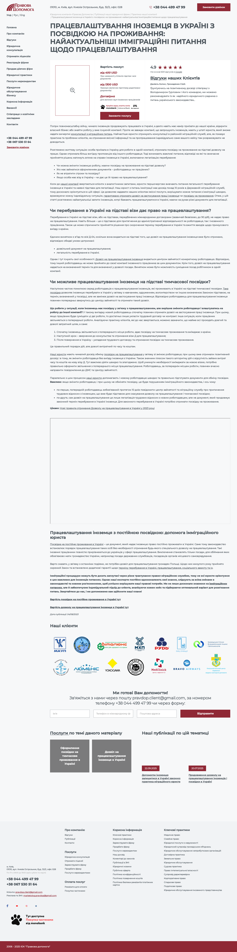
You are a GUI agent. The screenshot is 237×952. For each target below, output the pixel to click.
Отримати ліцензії (74, 861)
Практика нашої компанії (144, 14)
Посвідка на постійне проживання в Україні (76, 544)
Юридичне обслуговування (178, 862)
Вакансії (12, 107)
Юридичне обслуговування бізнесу (17, 91)
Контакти (12, 124)
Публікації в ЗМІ (121, 862)
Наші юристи (58, 354)
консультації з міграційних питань (91, 134)
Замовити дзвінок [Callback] (18, 147)
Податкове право (173, 886)
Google (178, 72)
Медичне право (172, 835)
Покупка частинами (75, 891)
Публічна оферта (121, 870)
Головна (11, 27)
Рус (16, 15)
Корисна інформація (19, 101)
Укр (9, 15)
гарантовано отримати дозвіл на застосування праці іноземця (141, 195)
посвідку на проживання (198, 195)
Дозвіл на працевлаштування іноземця (119, 259)
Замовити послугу (120, 115)
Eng (22, 15)
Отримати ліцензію (18, 56)
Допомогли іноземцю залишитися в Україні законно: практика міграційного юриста (161, 778)
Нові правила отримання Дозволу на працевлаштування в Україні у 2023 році (107, 408)
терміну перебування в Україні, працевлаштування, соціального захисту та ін (166, 567)
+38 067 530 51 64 (19, 142)
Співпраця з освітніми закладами (20, 116)
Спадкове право (172, 882)
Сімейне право (171, 839)
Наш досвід (119, 854)
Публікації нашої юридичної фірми (112, 14)
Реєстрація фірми (18, 62)
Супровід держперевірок (177, 874)
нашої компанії (70, 184)
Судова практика (173, 866)
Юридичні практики (19, 75)
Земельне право (172, 858)
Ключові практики (122, 835)
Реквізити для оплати (76, 887)
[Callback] (213, 7)
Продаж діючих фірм (20, 68)
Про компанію (15, 33)
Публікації (70, 839)
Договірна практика (174, 854)
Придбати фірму (73, 869)
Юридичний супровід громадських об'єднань (187, 847)
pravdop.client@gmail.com (28, 892)
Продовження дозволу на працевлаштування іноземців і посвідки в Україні (208, 778)
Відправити (205, 713)
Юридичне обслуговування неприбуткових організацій (192, 850)
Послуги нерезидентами (77, 873)
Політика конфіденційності (127, 874)
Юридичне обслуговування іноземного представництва (193, 890)
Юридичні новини (122, 866)
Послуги (59, 733)
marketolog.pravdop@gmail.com (40, 895)
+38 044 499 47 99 (169, 7)
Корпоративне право (175, 878)
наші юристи (94, 378)
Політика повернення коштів (128, 878)
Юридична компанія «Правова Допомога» (71, 14)
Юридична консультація (15, 48)
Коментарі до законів (123, 858)
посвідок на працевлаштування (123, 354)
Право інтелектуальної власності (181, 870)
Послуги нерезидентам (21, 81)
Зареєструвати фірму (75, 865)
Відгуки (11, 39)
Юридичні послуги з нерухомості (181, 843)
